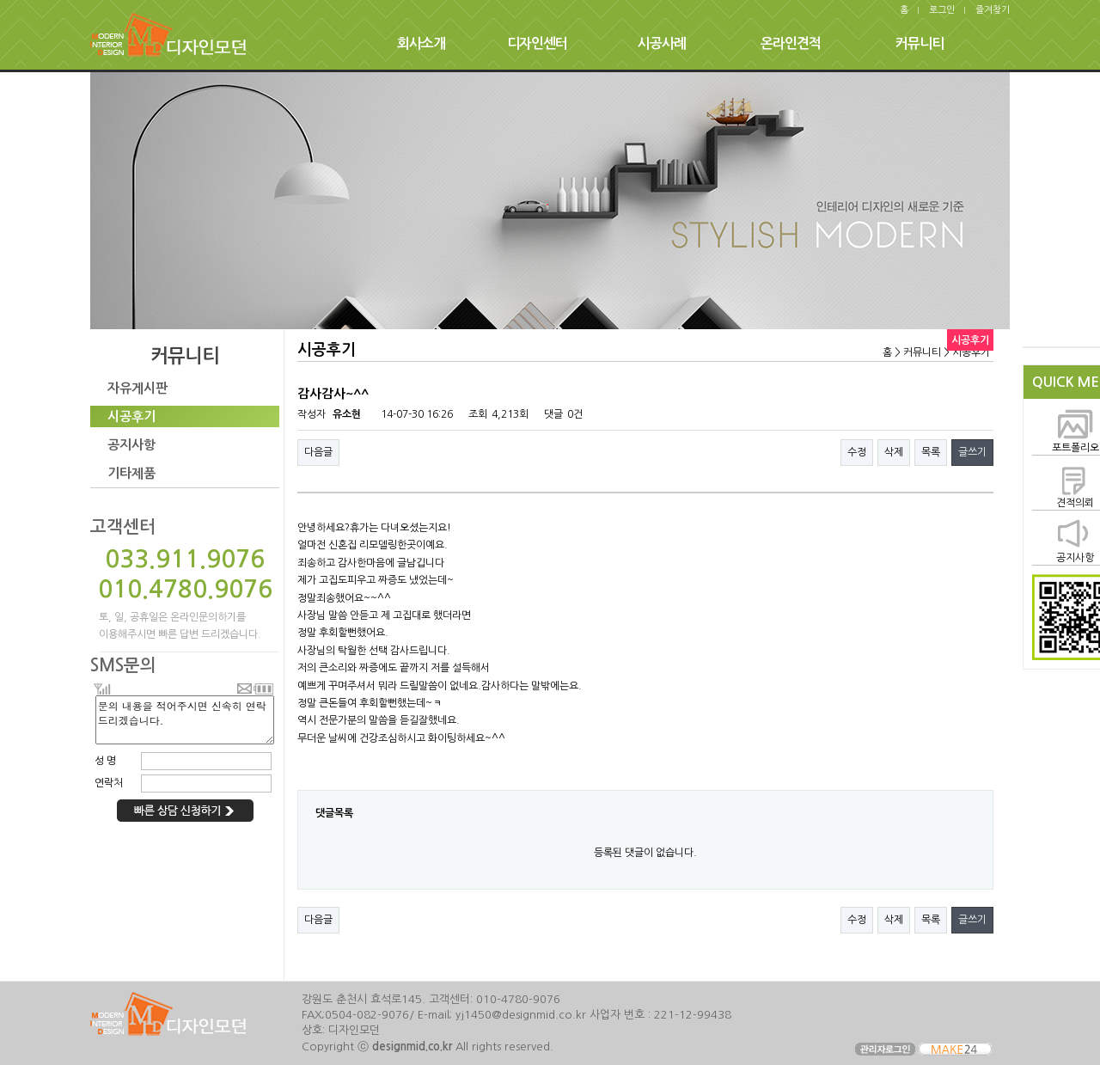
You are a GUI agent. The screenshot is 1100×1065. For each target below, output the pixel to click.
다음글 (318, 452)
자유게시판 (137, 388)
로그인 (942, 10)
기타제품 (131, 473)
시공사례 (662, 43)
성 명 (105, 761)
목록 (930, 452)
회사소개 (421, 43)
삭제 (893, 452)
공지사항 (131, 444)
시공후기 (131, 416)
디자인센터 (537, 43)
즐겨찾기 (992, 10)
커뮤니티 (919, 43)
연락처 (109, 783)
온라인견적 (791, 43)
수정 (856, 452)
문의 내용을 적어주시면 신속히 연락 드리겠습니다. (184, 719)
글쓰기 (972, 452)
